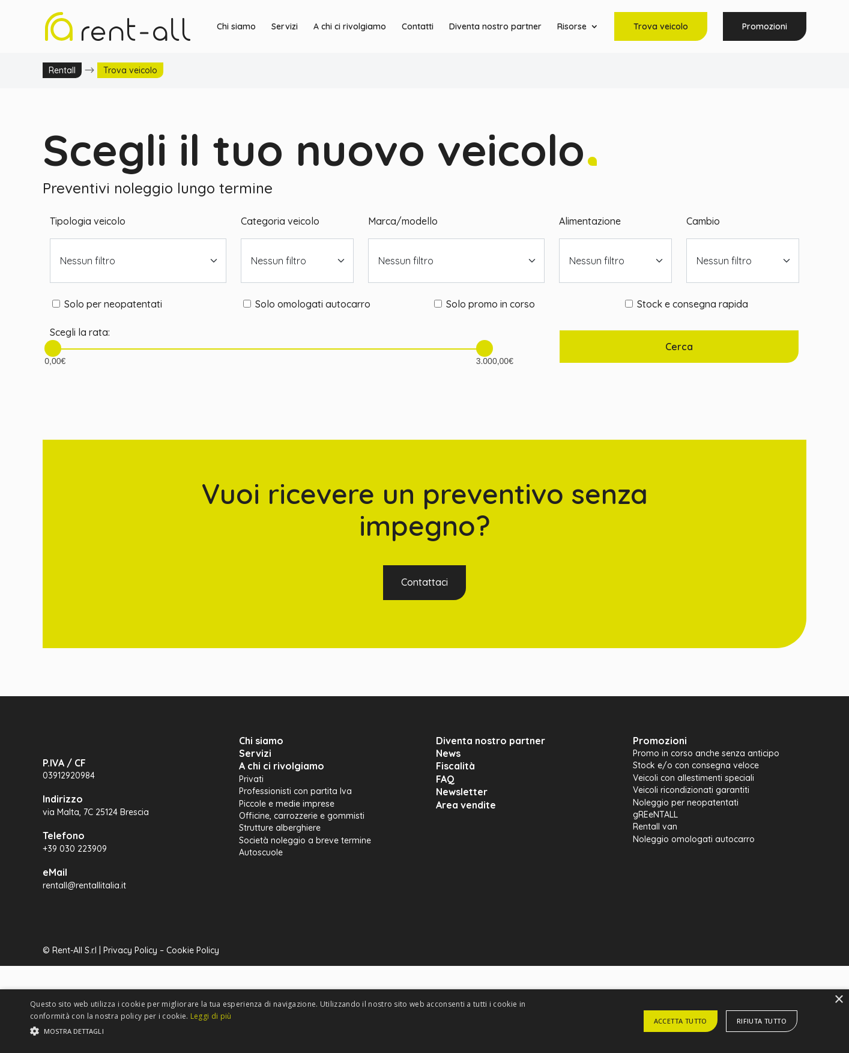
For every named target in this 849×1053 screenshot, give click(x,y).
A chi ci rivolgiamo (349, 27)
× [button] (838, 999)
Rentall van (655, 826)
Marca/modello (403, 221)
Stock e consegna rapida (692, 304)
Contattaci (424, 582)
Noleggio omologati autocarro (694, 839)
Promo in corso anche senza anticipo (706, 753)
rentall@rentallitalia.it (84, 885)
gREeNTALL (655, 814)
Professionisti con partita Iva (295, 791)
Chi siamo (236, 27)
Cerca (679, 347)
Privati (251, 779)
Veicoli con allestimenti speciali (693, 777)
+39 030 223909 (75, 848)
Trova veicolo (660, 26)
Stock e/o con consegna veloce (696, 765)
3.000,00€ (484, 356)
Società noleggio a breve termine (305, 840)
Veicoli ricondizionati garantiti (691, 789)
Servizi (284, 27)
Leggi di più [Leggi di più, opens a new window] (211, 1016)
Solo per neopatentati (113, 304)
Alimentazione (590, 221)
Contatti (418, 27)
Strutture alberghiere (280, 827)
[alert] (424, 1021)
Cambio (703, 221)
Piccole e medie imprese (286, 803)
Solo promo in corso (490, 304)
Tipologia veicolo (87, 221)
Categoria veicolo (280, 221)
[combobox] (138, 260)
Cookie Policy (192, 950)
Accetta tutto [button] (680, 1020)
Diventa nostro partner (495, 27)
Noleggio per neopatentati (686, 802)
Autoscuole (261, 852)
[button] (286, 1031)
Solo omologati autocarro (312, 304)
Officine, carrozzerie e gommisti (301, 815)
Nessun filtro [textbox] (87, 261)
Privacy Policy (130, 950)
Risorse (572, 27)
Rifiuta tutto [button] (762, 1020)
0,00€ (52, 356)
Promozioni (764, 26)
